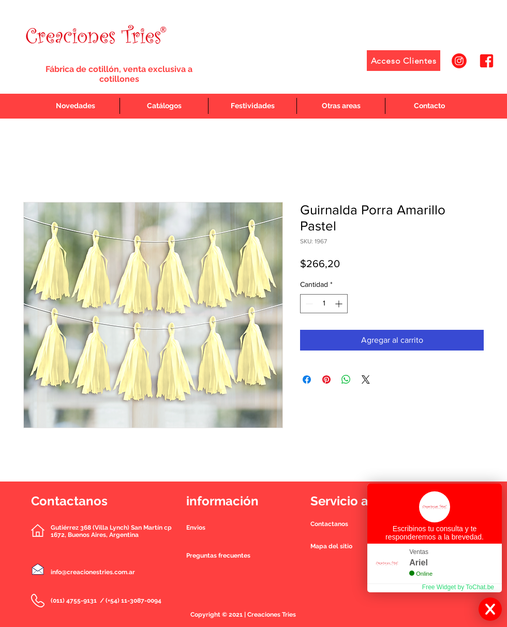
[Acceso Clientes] (403, 60)
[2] (486, 61)
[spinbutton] (324, 304)
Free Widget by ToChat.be (458, 587)
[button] (329, 524)
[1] (459, 61)
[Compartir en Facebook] (307, 379)
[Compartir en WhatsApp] (346, 379)
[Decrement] (308, 304)
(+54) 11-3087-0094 (133, 600)
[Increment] (339, 304)
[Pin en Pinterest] (326, 379)
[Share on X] (366, 379)
